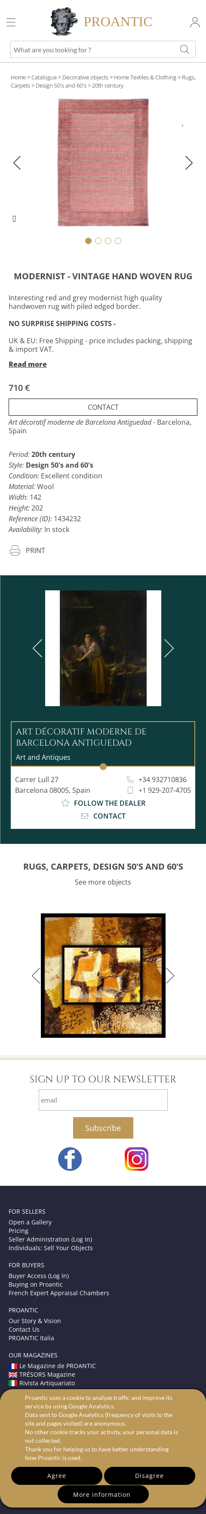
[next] (167, 648)
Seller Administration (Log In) (50, 1239)
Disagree (149, 1476)
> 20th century (105, 85)
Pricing (18, 1231)
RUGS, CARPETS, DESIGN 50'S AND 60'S (103, 866)
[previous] (39, 648)
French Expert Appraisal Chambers (59, 1293)
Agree (56, 1476)
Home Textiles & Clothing (145, 77)
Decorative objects (85, 77)
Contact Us (24, 1329)
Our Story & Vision (35, 1321)
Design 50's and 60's (61, 85)
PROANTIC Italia (31, 1338)
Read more (28, 364)
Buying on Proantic (36, 1284)
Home (18, 77)
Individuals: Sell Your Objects (51, 1248)
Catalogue (44, 77)
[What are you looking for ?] (185, 49)
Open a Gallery (30, 1222)
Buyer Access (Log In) (39, 1276)
